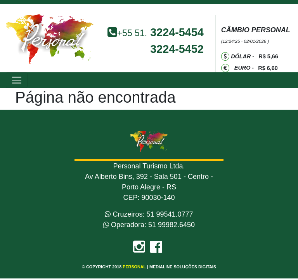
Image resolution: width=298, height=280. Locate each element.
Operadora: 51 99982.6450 (149, 225)
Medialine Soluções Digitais (182, 266)
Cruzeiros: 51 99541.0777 (149, 214)
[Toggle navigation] (17, 80)
